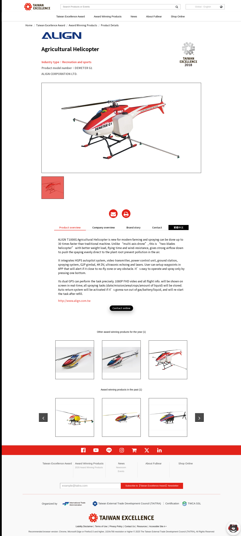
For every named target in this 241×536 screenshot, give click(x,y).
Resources (142, 526)
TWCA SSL (191, 503)
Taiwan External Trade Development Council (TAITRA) (126, 503)
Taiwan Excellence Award (70, 16)
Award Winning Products (108, 16)
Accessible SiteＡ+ (158, 526)
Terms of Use (101, 526)
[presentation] (43, 417)
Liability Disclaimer (84, 526)
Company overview (103, 227)
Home (28, 25)
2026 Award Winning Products (89, 467)
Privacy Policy (115, 526)
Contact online (121, 308)
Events (121, 471)
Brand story (133, 227)
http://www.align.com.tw (74, 301)
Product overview (70, 227)
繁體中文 (178, 227)
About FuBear (154, 16)
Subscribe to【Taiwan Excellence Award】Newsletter (151, 485)
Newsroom (121, 467)
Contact (157, 227)
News (134, 16)
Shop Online (178, 16)
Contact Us (130, 526)
